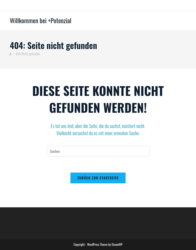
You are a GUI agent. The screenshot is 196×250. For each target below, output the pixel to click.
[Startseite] (10, 53)
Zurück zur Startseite (97, 177)
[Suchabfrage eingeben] (98, 151)
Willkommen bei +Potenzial (40, 20)
